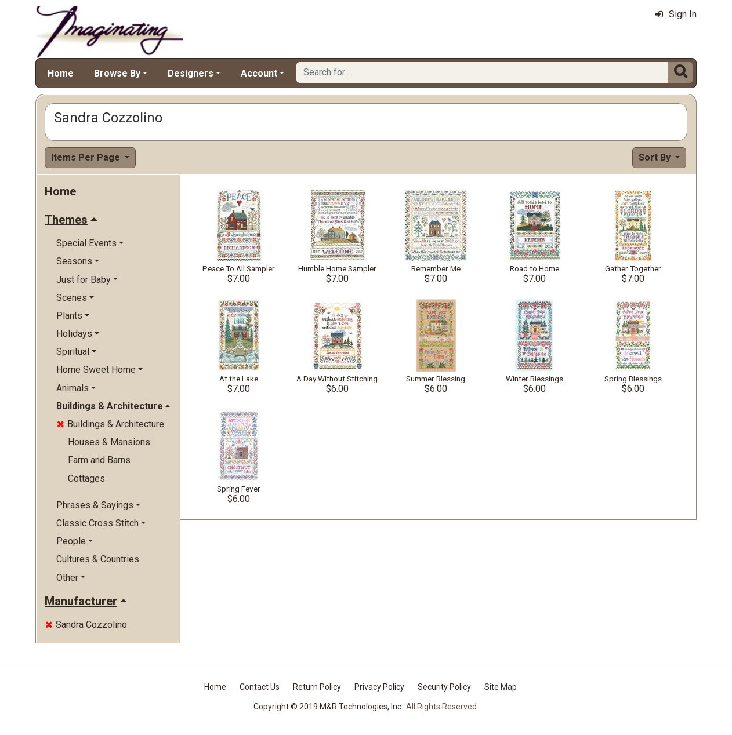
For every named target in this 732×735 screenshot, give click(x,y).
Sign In (676, 14)
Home (61, 73)
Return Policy (317, 687)
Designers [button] (190, 73)
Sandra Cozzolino (86, 624)
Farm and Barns (99, 459)
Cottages (86, 478)
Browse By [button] (117, 73)
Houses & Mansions (109, 441)
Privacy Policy (379, 687)
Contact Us (260, 687)
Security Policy (444, 687)
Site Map (500, 687)
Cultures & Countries (97, 559)
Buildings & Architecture (110, 424)
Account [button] (259, 73)
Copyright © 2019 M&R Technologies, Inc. (328, 706)
